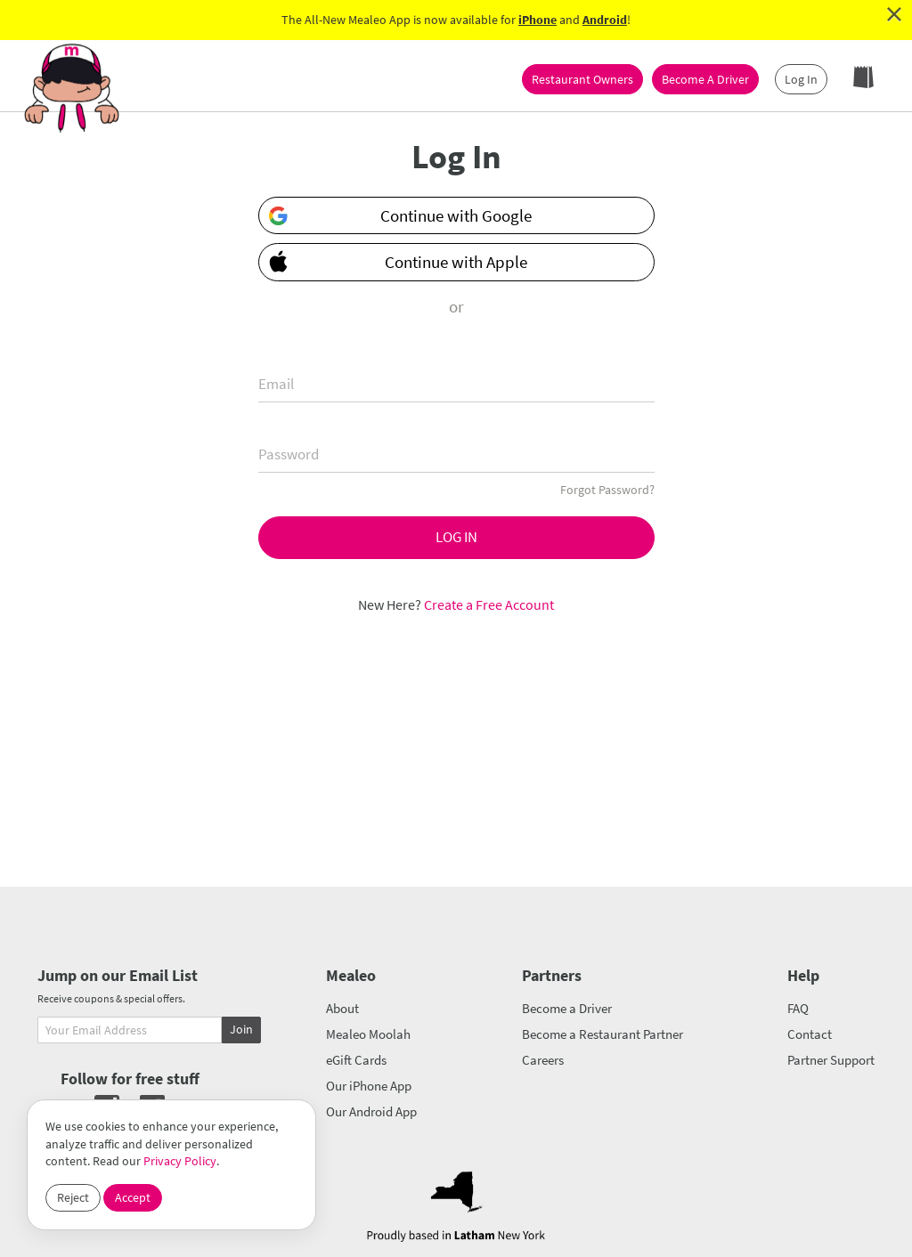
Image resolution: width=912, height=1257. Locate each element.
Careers (543, 1059)
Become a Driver (567, 1008)
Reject (73, 1197)
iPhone (537, 20)
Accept (133, 1197)
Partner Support (831, 1059)
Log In (801, 79)
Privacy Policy (179, 1161)
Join (241, 1029)
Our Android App (371, 1111)
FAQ (798, 1008)
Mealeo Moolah (368, 1034)
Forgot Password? (607, 490)
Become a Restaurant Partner (602, 1034)
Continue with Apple (394, 260)
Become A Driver (705, 79)
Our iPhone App (368, 1085)
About (342, 1008)
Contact (809, 1034)
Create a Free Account (489, 604)
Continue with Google (400, 216)
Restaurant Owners (582, 79)
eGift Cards (356, 1059)
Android (604, 20)
